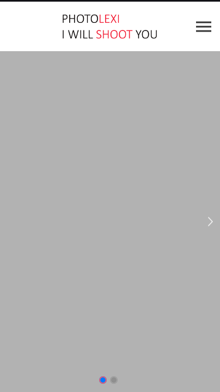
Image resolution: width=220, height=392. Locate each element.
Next (210, 222)
